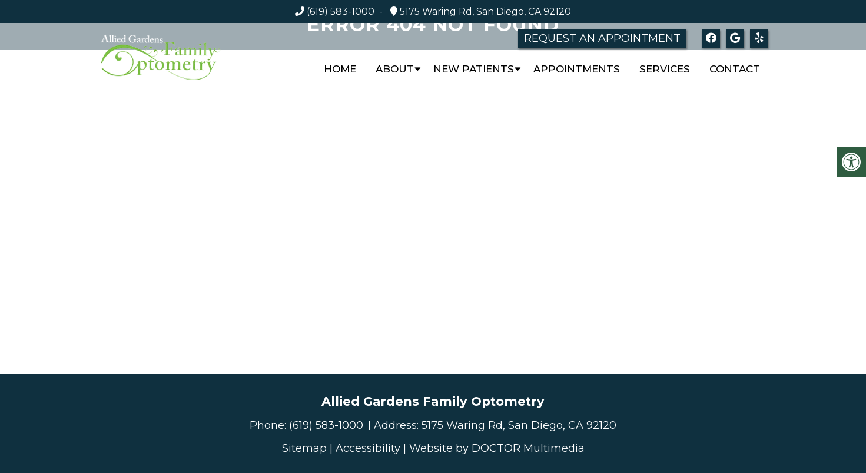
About (395, 69)
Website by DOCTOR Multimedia (497, 448)
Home (340, 69)
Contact (734, 69)
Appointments (576, 69)
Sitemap (304, 448)
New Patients (473, 69)
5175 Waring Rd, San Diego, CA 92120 (484, 11)
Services (664, 69)
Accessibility (368, 448)
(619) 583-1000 (340, 11)
